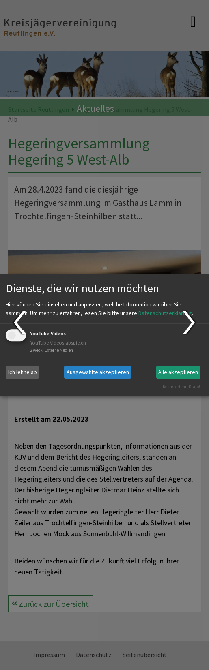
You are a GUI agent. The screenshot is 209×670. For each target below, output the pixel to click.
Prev (19, 322)
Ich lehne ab (22, 372)
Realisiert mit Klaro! (181, 387)
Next (190, 322)
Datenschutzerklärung (165, 313)
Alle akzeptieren (178, 372)
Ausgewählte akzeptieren (98, 372)
